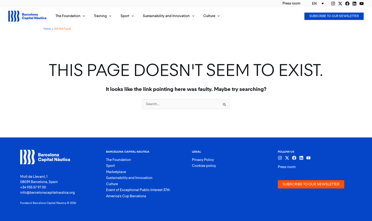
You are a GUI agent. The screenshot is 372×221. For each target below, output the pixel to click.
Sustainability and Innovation (129, 178)
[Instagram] (333, 3)
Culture (112, 184)
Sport (110, 166)
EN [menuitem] (314, 3)
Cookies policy (204, 166)
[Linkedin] (354, 3)
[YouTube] (361, 3)
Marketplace (116, 172)
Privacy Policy (203, 160)
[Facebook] (347, 3)
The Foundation (118, 160)
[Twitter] (340, 3)
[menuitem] (318, 3)
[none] (318, 3)
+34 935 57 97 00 (33, 187)
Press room (287, 167)
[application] (81, 16)
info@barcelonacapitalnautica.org (47, 192)
